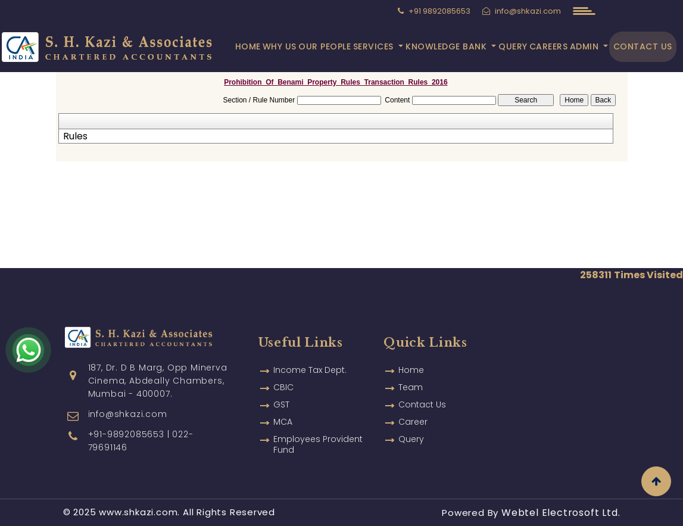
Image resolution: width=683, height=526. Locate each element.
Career (413, 422)
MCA (282, 422)
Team (410, 387)
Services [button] (375, 46)
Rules (75, 136)
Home (248, 46)
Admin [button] (585, 46)
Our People (324, 46)
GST (281, 404)
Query (513, 46)
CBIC (283, 387)
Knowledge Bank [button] (447, 46)
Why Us (280, 46)
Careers (548, 46)
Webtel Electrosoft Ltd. (560, 512)
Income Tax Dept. (310, 370)
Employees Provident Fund (318, 444)
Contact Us (642, 46)
